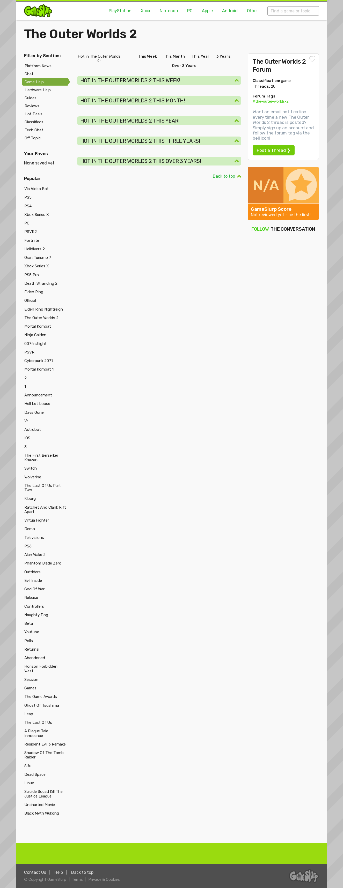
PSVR (29, 352)
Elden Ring (33, 292)
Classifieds (34, 122)
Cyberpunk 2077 (39, 360)
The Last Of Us (38, 722)
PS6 (28, 546)
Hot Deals (33, 114)
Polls (28, 640)
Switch (30, 468)
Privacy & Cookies (104, 879)
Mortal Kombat (37, 326)
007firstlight (35, 343)
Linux (29, 783)
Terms (77, 879)
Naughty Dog (36, 615)
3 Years (223, 56)
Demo (29, 528)
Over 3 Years (184, 65)
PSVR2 (30, 231)
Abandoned (34, 658)
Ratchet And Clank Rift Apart (45, 509)
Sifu (27, 766)
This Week (147, 56)
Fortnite (31, 240)
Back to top (224, 176)
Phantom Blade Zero (42, 563)
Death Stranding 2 (40, 283)
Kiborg (30, 498)
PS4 (28, 206)
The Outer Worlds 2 (80, 34)
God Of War (34, 589)
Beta (28, 623)
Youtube (31, 632)
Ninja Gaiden (35, 335)
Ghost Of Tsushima (41, 705)
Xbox (145, 10)
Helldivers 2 (34, 249)
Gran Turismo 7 (37, 257)
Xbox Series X (36, 214)
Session (31, 679)
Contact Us (35, 872)
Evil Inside (33, 580)
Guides (31, 98)
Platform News (38, 66)
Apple (207, 10)
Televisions (34, 537)
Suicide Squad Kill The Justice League (43, 793)
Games (30, 688)
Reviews (32, 106)
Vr (26, 421)
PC (190, 10)
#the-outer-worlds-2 (271, 101)
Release (31, 597)
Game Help (34, 82)
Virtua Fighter (36, 520)
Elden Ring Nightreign (43, 309)
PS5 (28, 197)
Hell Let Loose (37, 403)
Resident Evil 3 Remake (45, 744)
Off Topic (33, 138)
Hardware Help (38, 90)
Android (230, 10)
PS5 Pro (31, 275)
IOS (27, 438)
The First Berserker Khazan (41, 457)
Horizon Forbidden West (40, 668)
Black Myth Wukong (41, 813)
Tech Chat (34, 130)
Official (30, 300)
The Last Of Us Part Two (42, 487)
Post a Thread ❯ (273, 150)
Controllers (34, 606)
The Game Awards (40, 696)
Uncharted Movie (39, 804)
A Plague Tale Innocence (36, 733)
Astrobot (32, 429)
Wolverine (32, 477)
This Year (200, 56)
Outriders (32, 572)
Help (58, 872)
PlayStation (120, 10)
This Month (174, 56)
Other (252, 10)
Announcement (38, 395)
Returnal (31, 649)
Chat (29, 74)
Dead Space (35, 774)
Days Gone (34, 412)
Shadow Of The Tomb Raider (44, 754)
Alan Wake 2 (35, 554)
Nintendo (169, 10)
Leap (28, 714)
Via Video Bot (36, 188)
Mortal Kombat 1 (39, 369)
